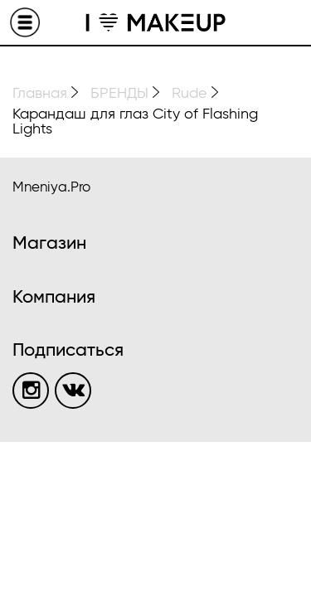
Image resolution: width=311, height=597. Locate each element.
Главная (39, 93)
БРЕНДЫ (119, 93)
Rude (189, 93)
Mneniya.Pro (51, 188)
